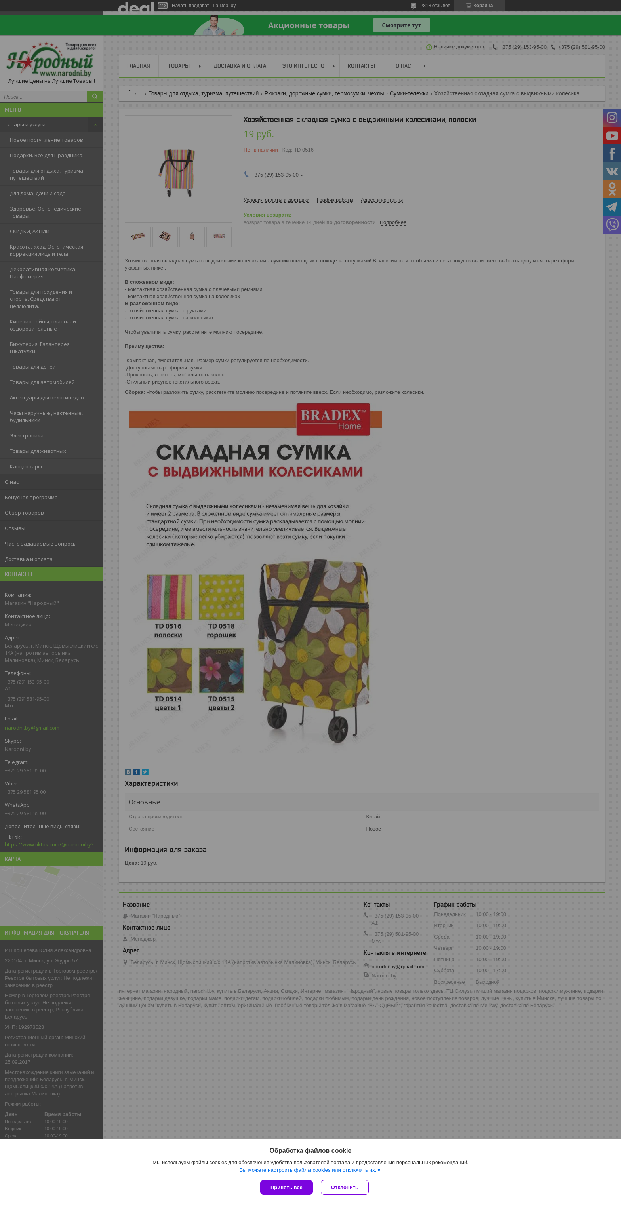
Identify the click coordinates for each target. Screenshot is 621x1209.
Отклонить (344, 1187)
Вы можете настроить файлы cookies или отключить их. (307, 1170)
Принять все (286, 1187)
